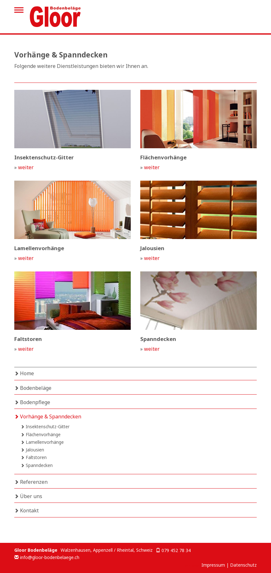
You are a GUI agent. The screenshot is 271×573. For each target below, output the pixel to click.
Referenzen (31, 481)
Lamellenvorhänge (42, 442)
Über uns (28, 496)
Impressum (213, 565)
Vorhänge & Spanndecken (47, 416)
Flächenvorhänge (41, 434)
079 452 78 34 (176, 550)
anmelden (192, 565)
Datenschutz (243, 565)
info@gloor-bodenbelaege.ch (49, 557)
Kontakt (26, 510)
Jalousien (32, 450)
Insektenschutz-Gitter (45, 426)
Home (24, 373)
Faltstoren (34, 457)
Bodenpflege (32, 402)
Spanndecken (37, 465)
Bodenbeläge (32, 387)
